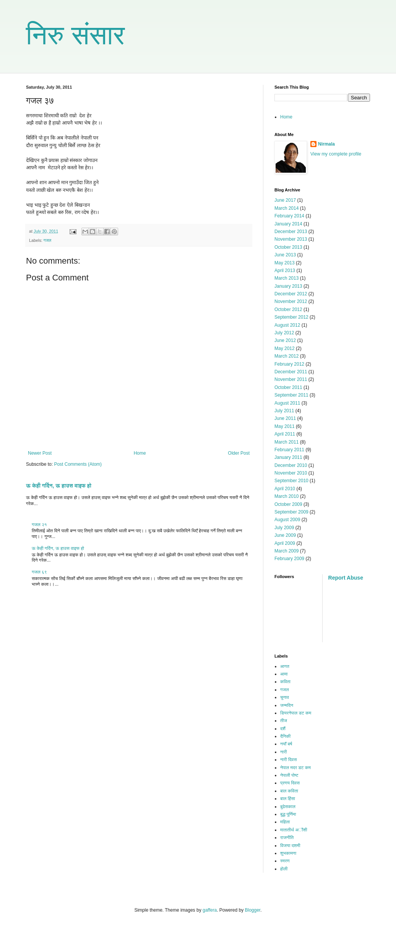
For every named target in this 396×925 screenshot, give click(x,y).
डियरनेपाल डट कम (295, 713)
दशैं (283, 728)
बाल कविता (289, 791)
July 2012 (284, 332)
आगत (284, 666)
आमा (284, 674)
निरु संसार (75, 35)
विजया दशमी (290, 845)
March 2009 (286, 551)
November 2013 (290, 239)
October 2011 (288, 387)
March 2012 (286, 356)
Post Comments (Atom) (78, 464)
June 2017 (285, 200)
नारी (283, 752)
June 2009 (285, 535)
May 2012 (284, 348)
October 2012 (288, 309)
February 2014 (289, 216)
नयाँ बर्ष (286, 744)
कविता (285, 681)
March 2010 (286, 496)
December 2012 (290, 293)
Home (140, 453)
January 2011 (288, 457)
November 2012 (290, 301)
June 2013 (285, 255)
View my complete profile (335, 154)
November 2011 (290, 379)
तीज (283, 720)
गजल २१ (39, 524)
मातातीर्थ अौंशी (293, 830)
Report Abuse (345, 578)
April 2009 (284, 543)
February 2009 (289, 558)
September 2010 (291, 480)
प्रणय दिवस (290, 783)
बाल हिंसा (287, 798)
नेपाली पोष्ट (289, 775)
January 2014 (288, 224)
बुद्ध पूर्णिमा (288, 814)
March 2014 (286, 208)
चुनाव (284, 697)
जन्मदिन (286, 705)
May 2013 (284, 263)
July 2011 (284, 410)
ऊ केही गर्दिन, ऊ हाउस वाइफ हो (58, 486)
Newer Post (40, 453)
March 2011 (286, 442)
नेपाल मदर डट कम (295, 767)
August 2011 (287, 403)
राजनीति (287, 837)
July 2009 (284, 527)
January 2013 (288, 286)
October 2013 (288, 247)
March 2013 (286, 278)
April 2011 (284, 434)
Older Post (239, 453)
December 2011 (290, 371)
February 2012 (289, 364)
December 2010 (290, 465)
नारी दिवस (288, 759)
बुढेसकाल (287, 806)
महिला (285, 822)
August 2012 (287, 325)
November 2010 (290, 473)
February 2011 (289, 449)
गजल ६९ (39, 572)
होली (283, 869)
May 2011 (284, 426)
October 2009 (288, 504)
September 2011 (291, 395)
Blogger (253, 910)
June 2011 (285, 418)
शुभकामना (288, 853)
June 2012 (285, 340)
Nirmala (326, 144)
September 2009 (291, 512)
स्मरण (285, 860)
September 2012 (291, 317)
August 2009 (287, 519)
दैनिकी (285, 736)
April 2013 (284, 270)
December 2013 (290, 231)
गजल (47, 240)
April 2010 (284, 488)
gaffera (210, 910)
